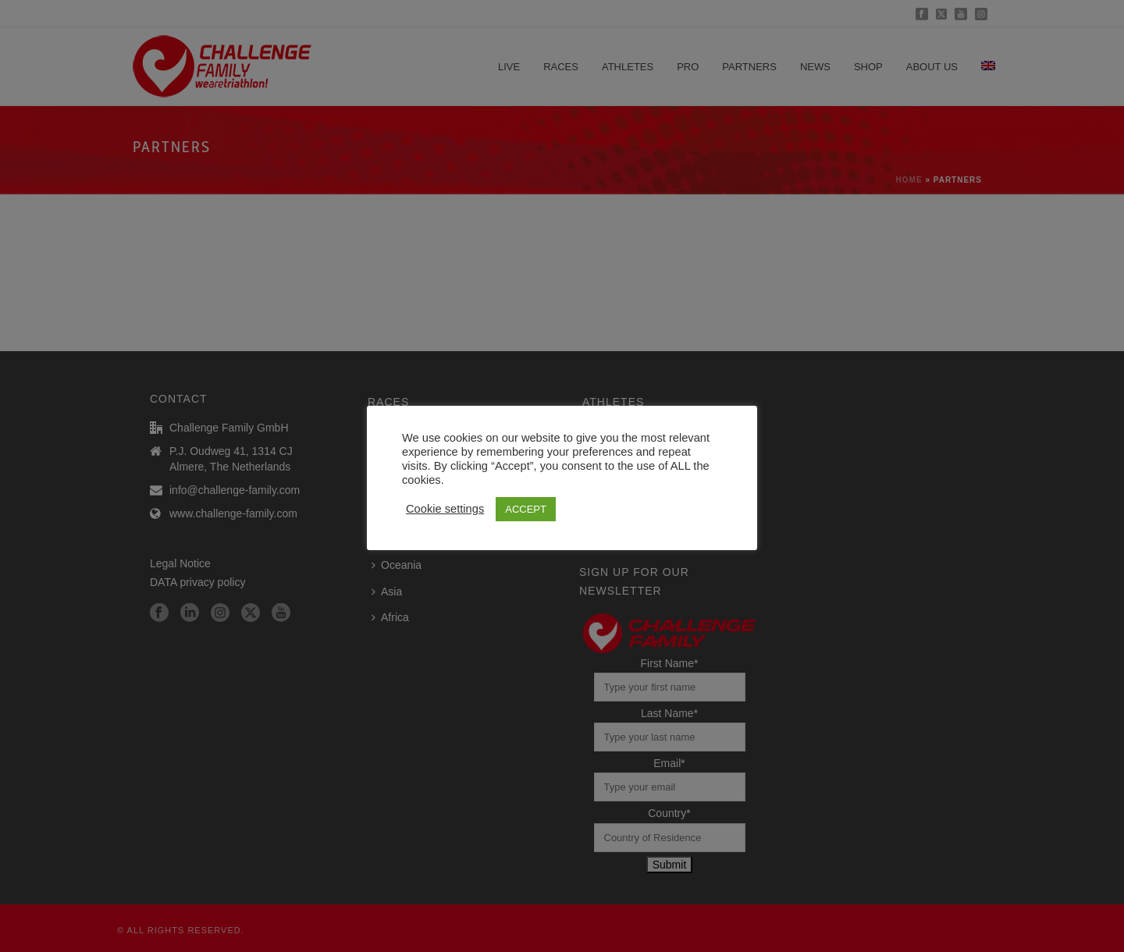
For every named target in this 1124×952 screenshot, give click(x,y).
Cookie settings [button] (445, 509)
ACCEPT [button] (525, 509)
